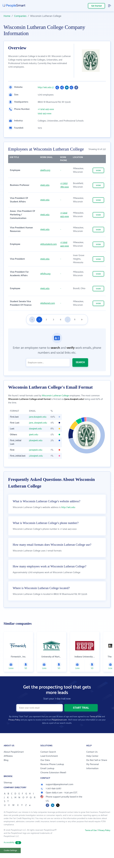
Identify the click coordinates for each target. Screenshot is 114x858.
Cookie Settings (10, 850)
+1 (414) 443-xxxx (46, 109)
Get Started (96, 6)
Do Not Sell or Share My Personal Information (96, 764)
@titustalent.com (48, 244)
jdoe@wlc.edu (35, 441)
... (67, 319)
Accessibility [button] (12, 842)
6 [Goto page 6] (74, 319)
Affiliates (8, 756)
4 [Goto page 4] (60, 319)
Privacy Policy (14, 720)
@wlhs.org (45, 170)
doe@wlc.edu (35, 429)
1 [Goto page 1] (39, 319)
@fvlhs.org (45, 274)
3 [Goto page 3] (53, 319)
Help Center (92, 756)
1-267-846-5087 (50, 789)
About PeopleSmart (14, 752)
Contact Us (92, 752)
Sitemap (8, 783)
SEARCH (80, 362)
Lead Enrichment (49, 756)
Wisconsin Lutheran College (55, 396)
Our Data (45, 760)
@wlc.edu (45, 185)
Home (7, 16)
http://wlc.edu (44, 87)
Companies (20, 16)
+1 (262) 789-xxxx (64, 185)
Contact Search (48, 752)
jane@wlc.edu (35, 450)
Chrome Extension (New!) (53, 773)
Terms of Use (95, 716)
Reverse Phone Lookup (52, 764)
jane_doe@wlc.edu (38, 423)
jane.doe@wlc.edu (37, 417)
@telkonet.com (47, 303)
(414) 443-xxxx (44, 113)
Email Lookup (47, 768)
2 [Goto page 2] (46, 319)
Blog (6, 760)
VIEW (98, 170)
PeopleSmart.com (59, 720)
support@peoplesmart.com (56, 784)
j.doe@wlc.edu (36, 456)
